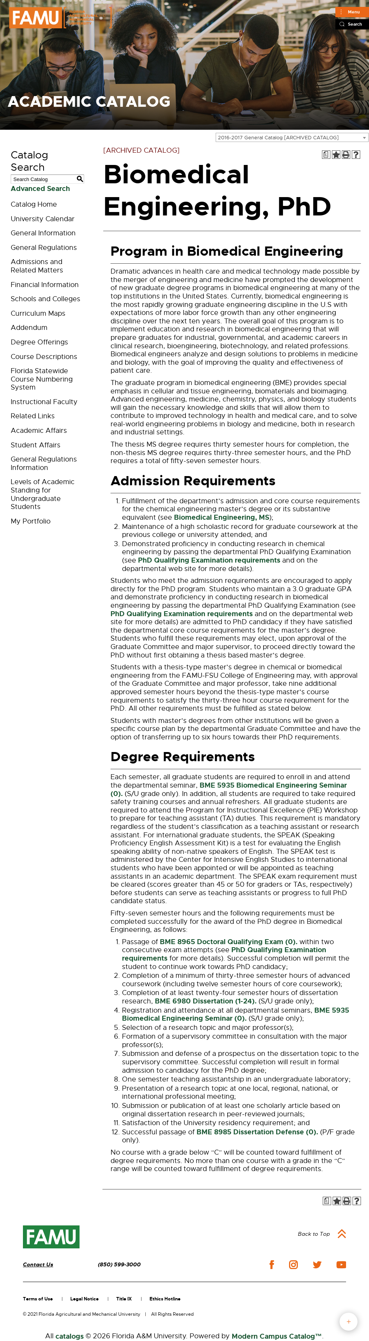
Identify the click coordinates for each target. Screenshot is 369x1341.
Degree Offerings (39, 342)
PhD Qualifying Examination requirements (209, 560)
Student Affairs (35, 445)
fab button (349, 1322)
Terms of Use (38, 1299)
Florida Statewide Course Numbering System (42, 379)
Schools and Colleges (45, 299)
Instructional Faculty (44, 402)
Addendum (29, 327)
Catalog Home (34, 204)
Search (355, 24)
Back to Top (314, 1233)
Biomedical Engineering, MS (221, 517)
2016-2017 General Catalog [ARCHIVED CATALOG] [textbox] (278, 137)
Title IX (124, 1299)
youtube (341, 1264)
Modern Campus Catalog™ (277, 1336)
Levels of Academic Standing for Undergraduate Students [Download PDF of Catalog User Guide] (43, 494)
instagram (293, 1265)
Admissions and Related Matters (37, 266)
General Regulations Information (44, 463)
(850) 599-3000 (119, 1264)
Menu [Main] (354, 12)
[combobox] (292, 137)
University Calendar (43, 219)
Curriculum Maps (38, 313)
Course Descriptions (44, 356)
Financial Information (45, 285)
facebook (272, 1264)
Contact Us (38, 1264)
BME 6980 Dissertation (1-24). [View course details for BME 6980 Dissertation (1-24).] (206, 1001)
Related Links (33, 416)
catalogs (69, 1336)
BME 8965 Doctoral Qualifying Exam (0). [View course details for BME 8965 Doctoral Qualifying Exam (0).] (228, 941)
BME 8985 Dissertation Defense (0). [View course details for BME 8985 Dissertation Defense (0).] (257, 1132)
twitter (317, 1264)
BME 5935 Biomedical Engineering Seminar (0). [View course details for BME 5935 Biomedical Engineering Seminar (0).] (229, 789)
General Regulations (44, 247)
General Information (43, 233)
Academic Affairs (39, 430)
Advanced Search (40, 188)
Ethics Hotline (165, 1299)
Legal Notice (84, 1299)
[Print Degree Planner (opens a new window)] (326, 154)
